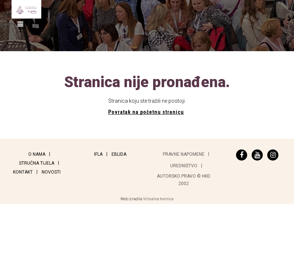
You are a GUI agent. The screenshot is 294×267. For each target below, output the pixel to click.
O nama (36, 154)
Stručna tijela (36, 163)
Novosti (51, 172)
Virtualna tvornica (158, 199)
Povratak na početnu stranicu (146, 112)
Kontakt (23, 172)
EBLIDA (119, 154)
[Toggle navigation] (20, 24)
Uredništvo (183, 165)
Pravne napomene (183, 154)
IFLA (98, 154)
